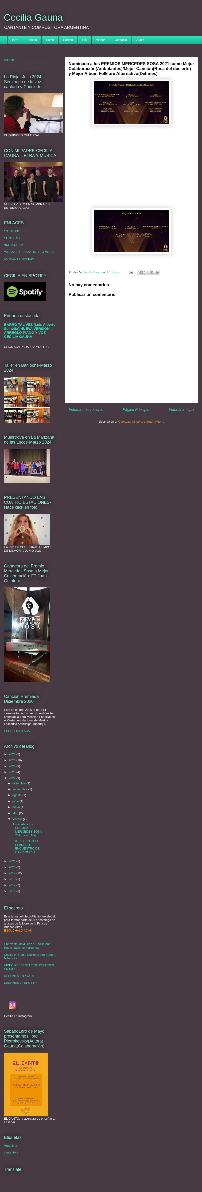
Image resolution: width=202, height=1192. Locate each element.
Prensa (68, 40)
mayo (16, 807)
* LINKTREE (12, 238)
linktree (9, 60)
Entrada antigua (181, 410)
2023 (12, 772)
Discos (32, 40)
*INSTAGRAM (13, 245)
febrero (17, 819)
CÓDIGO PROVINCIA (19, 258)
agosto (17, 795)
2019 (12, 873)
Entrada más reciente (86, 410)
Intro (15, 40)
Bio (84, 40)
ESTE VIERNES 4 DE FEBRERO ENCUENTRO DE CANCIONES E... (26, 846)
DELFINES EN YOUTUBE (21, 976)
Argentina (10, 1145)
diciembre (19, 783)
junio (16, 801)
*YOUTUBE (12, 231)
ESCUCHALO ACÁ (17, 731)
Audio (140, 40)
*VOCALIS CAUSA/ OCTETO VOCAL (29, 252)
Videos (100, 40)
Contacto (121, 40)
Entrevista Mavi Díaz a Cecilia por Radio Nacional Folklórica (27, 945)
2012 (12, 885)
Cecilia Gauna (33, 17)
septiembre (20, 789)
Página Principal (136, 410)
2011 (12, 891)
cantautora (11, 1152)
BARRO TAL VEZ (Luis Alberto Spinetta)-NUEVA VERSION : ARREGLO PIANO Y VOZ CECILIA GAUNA (29, 330)
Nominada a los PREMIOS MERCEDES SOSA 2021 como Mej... (27, 829)
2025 (12, 760)
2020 (12, 867)
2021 (12, 861)
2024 (12, 766)
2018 (12, 879)
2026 (12, 754)
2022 (12, 778)
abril (15, 813)
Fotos (50, 40)
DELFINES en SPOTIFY (20, 982)
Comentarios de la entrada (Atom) (141, 421)
